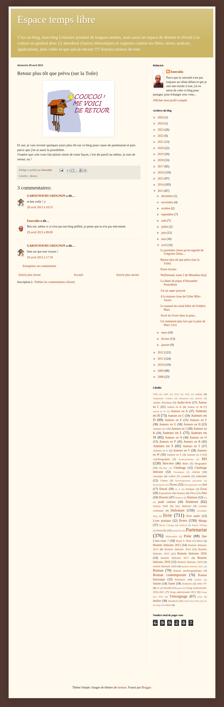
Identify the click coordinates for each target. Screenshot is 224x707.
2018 (161, 160)
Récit (199, 540)
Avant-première (186, 459)
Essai (203, 489)
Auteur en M (194, 406)
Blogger (146, 687)
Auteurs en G (167, 424)
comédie (185, 476)
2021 (161, 141)
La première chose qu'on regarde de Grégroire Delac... (182, 252)
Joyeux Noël (160, 506)
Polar (187, 536)
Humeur (179, 497)
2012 (161, 352)
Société (167, 587)
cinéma (196, 471)
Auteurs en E (173, 420)
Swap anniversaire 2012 (183, 592)
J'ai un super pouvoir (172, 290)
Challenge (180, 467)
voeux (167, 605)
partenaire (177, 530)
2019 (161, 154)
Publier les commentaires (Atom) (55, 282)
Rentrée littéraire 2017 (175, 557)
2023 (161, 129)
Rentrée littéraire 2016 (192, 553)
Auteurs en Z (194, 454)
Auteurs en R (192, 441)
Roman (158, 570)
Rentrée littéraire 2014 (178, 549)
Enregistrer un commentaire (39, 266)
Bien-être (168, 463)
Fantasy (181, 493)
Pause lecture (168, 269)
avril (164, 245)
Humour (192, 497)
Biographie (201, 463)
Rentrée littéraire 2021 (192, 566)
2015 (161, 178)
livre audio (193, 516)
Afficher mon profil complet (170, 100)
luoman (121, 687)
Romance (180, 579)
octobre (166, 208)
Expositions (165, 493)
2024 (161, 123)
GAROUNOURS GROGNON (46, 195)
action (198, 394)
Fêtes (193, 493)
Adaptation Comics (163, 398)
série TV (202, 583)
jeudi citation (167, 502)
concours (201, 476)
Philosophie (171, 536)
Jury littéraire (183, 506)
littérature (178, 510)
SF (158, 588)
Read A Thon (183, 540)
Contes (164, 480)
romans (198, 579)
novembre (167, 202)
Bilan (185, 463)
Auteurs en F (198, 420)
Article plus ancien (127, 274)
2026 (161, 117)
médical (183, 525)
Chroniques (178, 472)
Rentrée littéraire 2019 (190, 562)
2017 (161, 166)
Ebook (163, 489)
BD (204, 459)
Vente (187, 601)
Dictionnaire (159, 484)
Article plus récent (29, 274)
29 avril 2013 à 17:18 (40, 257)
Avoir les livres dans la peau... (178, 315)
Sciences (187, 583)
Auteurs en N (173, 437)
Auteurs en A (179, 411)
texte (200, 596)
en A (177, 489)
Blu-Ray (163, 468)
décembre (167, 196)
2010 (161, 364)
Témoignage (179, 596)
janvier (165, 344)
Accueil (78, 274)
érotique (190, 489)
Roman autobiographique (187, 570)
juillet (165, 226)
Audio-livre (184, 402)
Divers (33, 176)
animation (184, 398)
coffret (172, 476)
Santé (171, 583)
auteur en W (159, 411)
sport (179, 588)
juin (163, 232)
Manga (202, 520)
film (204, 493)
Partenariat (196, 529)
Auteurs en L (172, 433)
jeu (205, 497)
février (165, 338)
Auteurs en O (198, 437)
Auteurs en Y (174, 454)
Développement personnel (188, 480)
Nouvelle (161, 530)
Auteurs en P (167, 441)
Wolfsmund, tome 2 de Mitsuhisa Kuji (183, 275)
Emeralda (33, 220)
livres (183, 520)
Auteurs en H (192, 424)
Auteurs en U (160, 450)
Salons (157, 583)
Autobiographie (161, 459)
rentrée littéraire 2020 (165, 566)
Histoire (163, 497)
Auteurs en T (191, 446)
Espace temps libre (56, 19)
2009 (161, 370)
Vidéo (197, 601)
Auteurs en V (181, 450)
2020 (161, 148)
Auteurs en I (159, 428)
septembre (167, 214)
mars (164, 332)
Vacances (173, 600)
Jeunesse (191, 502)
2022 (161, 135)
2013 (161, 190)
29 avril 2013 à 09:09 (40, 232)
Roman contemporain (169, 575)
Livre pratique (162, 520)
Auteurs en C (176, 415)
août (164, 220)
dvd (204, 484)
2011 (161, 358)
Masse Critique (166, 525)
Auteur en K (174, 406)
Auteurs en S (163, 446)
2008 (161, 376)
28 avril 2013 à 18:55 (40, 207)
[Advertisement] (172, 648)
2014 (161, 184)
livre (167, 515)
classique (158, 476)
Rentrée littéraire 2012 (167, 545)
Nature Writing (199, 525)
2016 (161, 172)
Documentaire (191, 484)
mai (163, 239)
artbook (198, 398)
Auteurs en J (179, 428)
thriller (157, 600)
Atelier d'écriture (162, 402)
